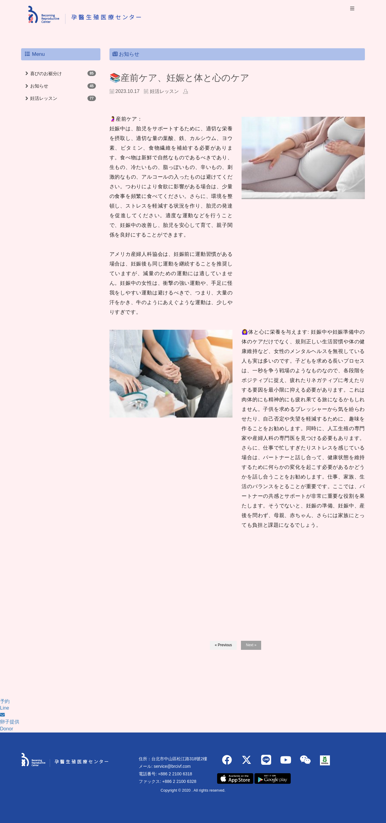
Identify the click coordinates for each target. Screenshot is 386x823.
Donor (6, 728)
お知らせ (39, 85)
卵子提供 (9, 721)
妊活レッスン (43, 98)
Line (4, 707)
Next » (251, 645)
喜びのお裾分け (46, 73)
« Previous (223, 645)
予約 (5, 701)
